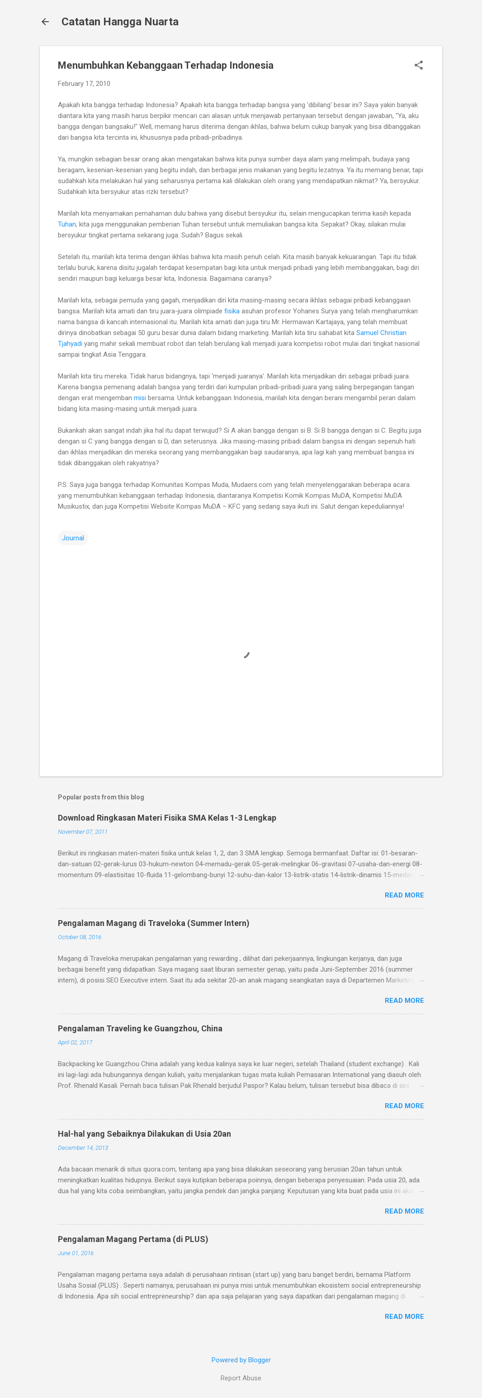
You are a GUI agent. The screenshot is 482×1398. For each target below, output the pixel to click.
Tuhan (67, 224)
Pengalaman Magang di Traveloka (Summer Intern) (154, 923)
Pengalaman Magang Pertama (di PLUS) (133, 1239)
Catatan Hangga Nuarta (120, 21)
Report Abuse (241, 1378)
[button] (418, 66)
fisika (232, 311)
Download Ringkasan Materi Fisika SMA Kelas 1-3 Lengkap (167, 817)
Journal (73, 538)
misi (140, 398)
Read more (404, 895)
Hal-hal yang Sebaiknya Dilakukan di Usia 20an (144, 1133)
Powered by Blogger (241, 1360)
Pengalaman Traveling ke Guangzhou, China (140, 1028)
